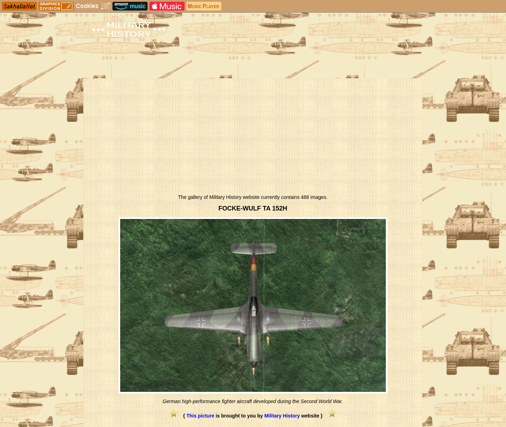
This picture (200, 416)
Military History (282, 416)
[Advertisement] (253, 138)
